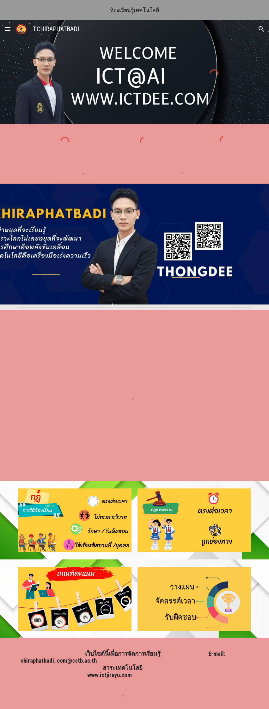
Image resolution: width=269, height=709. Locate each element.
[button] (7, 29)
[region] (134, 10)
